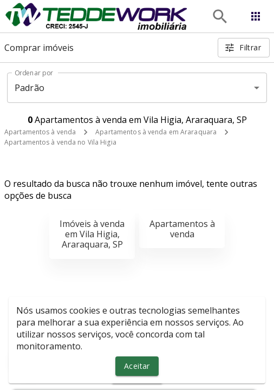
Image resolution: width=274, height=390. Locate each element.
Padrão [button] (29, 88)
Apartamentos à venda (40, 131)
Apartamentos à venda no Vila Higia (60, 142)
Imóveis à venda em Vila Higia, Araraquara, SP (92, 234)
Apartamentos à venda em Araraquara (156, 131)
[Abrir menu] (256, 16)
